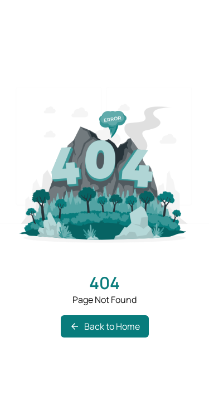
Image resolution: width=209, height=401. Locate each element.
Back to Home (105, 326)
